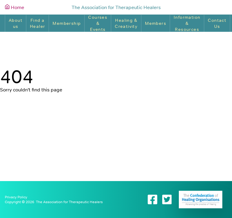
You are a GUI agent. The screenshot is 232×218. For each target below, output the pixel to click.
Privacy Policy (16, 197)
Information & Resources (187, 23)
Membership (67, 23)
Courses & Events (97, 23)
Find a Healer (37, 23)
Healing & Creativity (126, 23)
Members (155, 23)
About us (15, 23)
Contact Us (217, 23)
